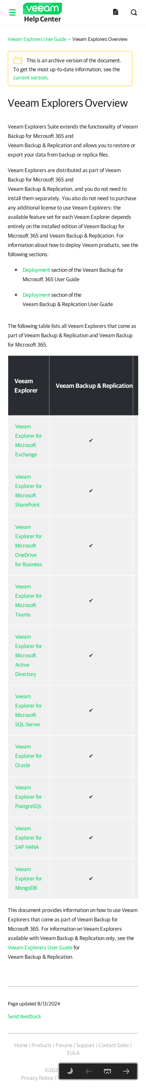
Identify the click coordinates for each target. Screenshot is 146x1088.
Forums (64, 1045)
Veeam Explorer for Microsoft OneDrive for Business (28, 545)
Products (42, 1045)
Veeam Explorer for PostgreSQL (28, 796)
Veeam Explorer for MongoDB (28, 878)
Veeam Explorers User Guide (40, 947)
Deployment (36, 270)
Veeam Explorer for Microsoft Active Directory (28, 655)
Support (85, 1045)
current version (30, 77)
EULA (73, 1053)
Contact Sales (114, 1045)
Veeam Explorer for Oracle (28, 755)
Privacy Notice (37, 1078)
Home (21, 1045)
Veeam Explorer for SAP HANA (28, 837)
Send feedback (24, 1016)
